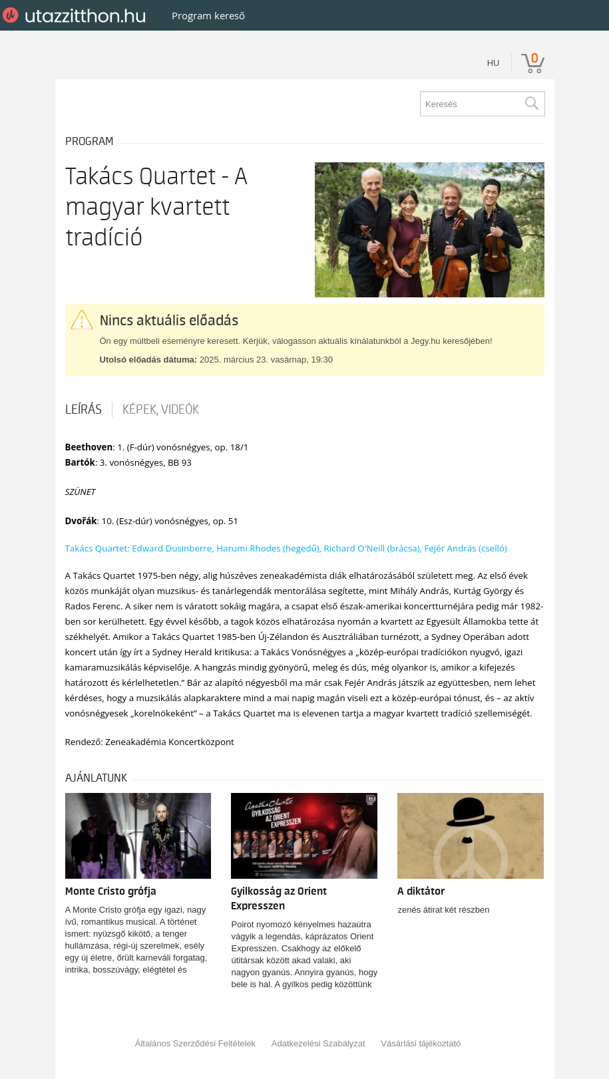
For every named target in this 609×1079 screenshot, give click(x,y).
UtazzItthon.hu (76, 15)
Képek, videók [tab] (160, 409)
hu (493, 63)
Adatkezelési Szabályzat (318, 1043)
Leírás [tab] (83, 409)
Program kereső (208, 15)
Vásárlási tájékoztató (421, 1043)
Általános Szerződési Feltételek (195, 1043)
